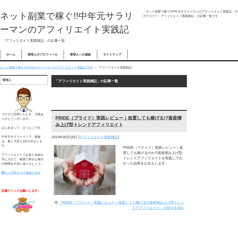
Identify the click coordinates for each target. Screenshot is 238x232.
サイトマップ (112, 54)
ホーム (10, 54)
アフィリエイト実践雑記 (98, 137)
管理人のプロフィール (43, 54)
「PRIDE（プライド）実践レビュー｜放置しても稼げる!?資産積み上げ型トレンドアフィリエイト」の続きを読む (121, 205)
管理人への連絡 (80, 54)
